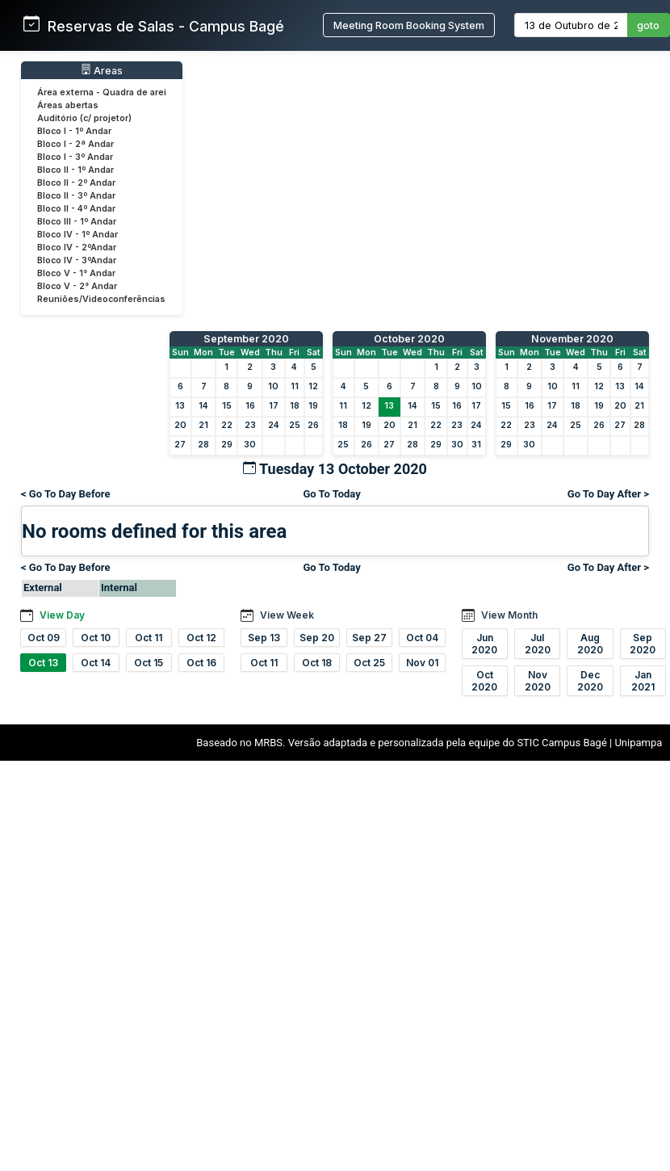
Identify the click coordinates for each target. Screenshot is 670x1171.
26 (313, 425)
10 (273, 386)
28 (203, 444)
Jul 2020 (538, 644)
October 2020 (409, 339)
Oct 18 (317, 663)
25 (294, 425)
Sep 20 (316, 638)
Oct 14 (96, 663)
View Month (509, 615)
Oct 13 (43, 663)
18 (294, 406)
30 (250, 444)
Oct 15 (148, 663)
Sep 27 (369, 638)
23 (250, 425)
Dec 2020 (590, 681)
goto (648, 25)
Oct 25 (369, 663)
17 (273, 406)
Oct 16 (201, 663)
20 (180, 425)
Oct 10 (96, 638)
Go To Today (331, 494)
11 (295, 386)
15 (227, 406)
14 (203, 406)
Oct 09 (43, 638)
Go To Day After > (608, 494)
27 (180, 444)
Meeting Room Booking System (408, 25)
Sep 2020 (642, 644)
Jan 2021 (643, 681)
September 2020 (246, 339)
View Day (62, 615)
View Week (287, 615)
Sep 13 (264, 638)
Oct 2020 (484, 681)
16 (250, 406)
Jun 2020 (484, 644)
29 (226, 444)
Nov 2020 (538, 681)
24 (273, 425)
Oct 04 (422, 638)
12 (313, 386)
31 (476, 444)
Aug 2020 (590, 644)
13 (180, 406)
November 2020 (572, 339)
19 (313, 406)
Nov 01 (422, 663)
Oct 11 (148, 638)
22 (226, 425)
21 (203, 425)
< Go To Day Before (66, 494)
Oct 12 (201, 638)
